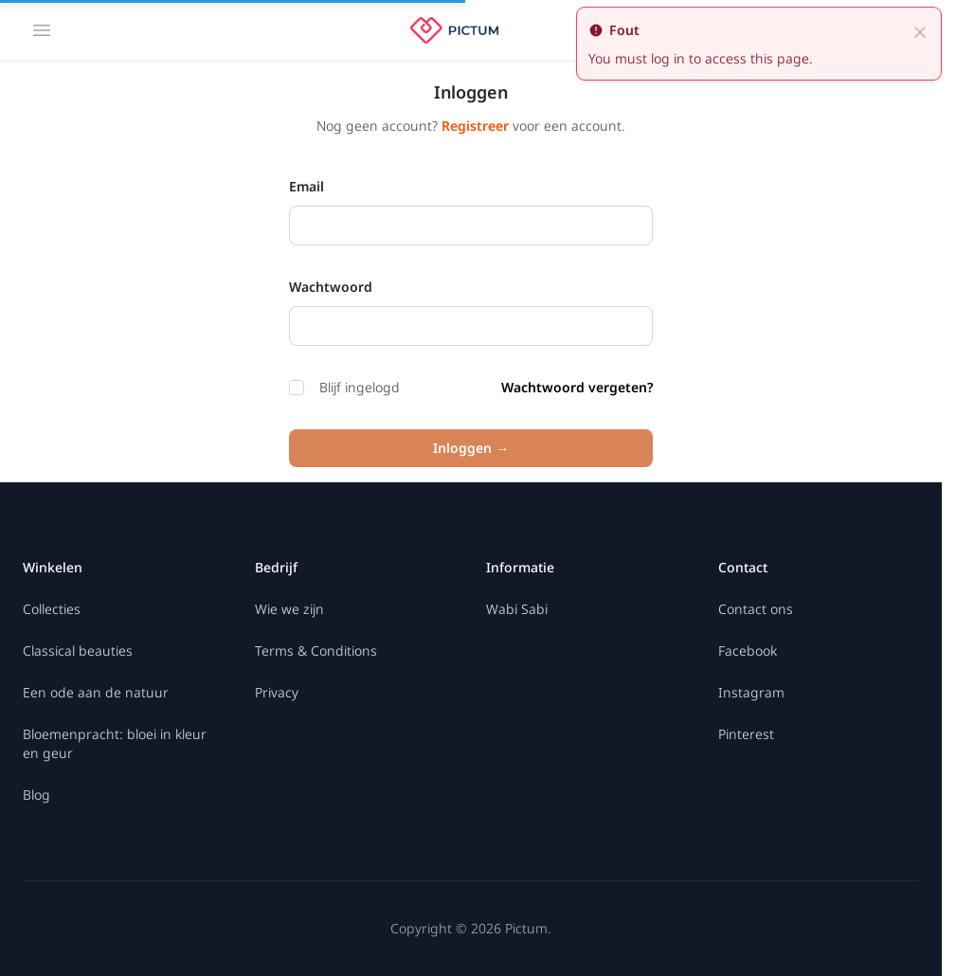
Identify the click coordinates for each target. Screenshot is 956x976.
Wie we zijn (289, 609)
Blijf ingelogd (344, 387)
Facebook (747, 651)
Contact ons (755, 609)
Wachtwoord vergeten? (577, 387)
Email (306, 186)
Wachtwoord (330, 287)
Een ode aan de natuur (96, 692)
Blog (36, 795)
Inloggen (471, 448)
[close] (920, 30)
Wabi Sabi (517, 609)
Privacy (276, 692)
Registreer (477, 126)
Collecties (52, 609)
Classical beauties (78, 651)
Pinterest (746, 734)
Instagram (751, 692)
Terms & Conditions (316, 651)
